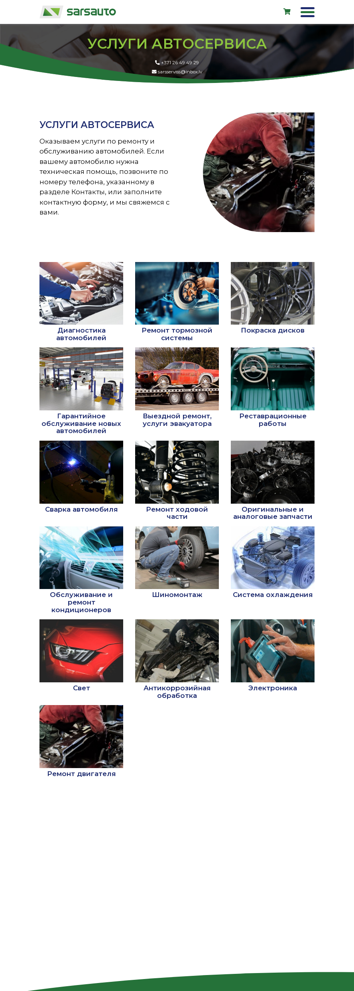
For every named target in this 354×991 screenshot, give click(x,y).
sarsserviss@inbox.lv (177, 76)
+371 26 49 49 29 (177, 67)
